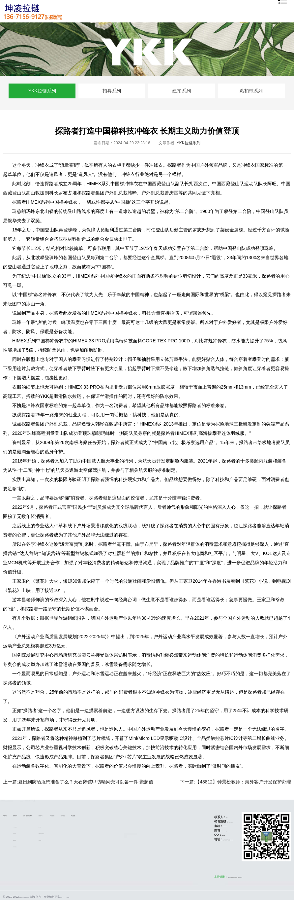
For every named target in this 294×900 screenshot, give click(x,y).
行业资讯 (92, 839)
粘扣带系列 (251, 90)
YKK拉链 (95, 896)
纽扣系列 (181, 90)
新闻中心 (93, 815)
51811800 (195, 834)
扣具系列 (112, 90)
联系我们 (145, 815)
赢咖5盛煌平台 (239, 876)
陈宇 (196, 817)
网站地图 (166, 815)
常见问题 (125, 815)
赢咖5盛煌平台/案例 (64, 815)
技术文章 (92, 826)
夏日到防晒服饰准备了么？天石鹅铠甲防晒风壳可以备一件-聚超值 (86, 781)
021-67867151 (199, 826)
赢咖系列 (31, 815)
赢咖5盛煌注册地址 (98, 833)
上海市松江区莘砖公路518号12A (211, 839)
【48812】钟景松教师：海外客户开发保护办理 (243, 781)
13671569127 (205, 821)
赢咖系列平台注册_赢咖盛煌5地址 (39, 896)
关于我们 (10, 815)
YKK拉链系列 (42, 90)
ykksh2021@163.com (205, 830)
